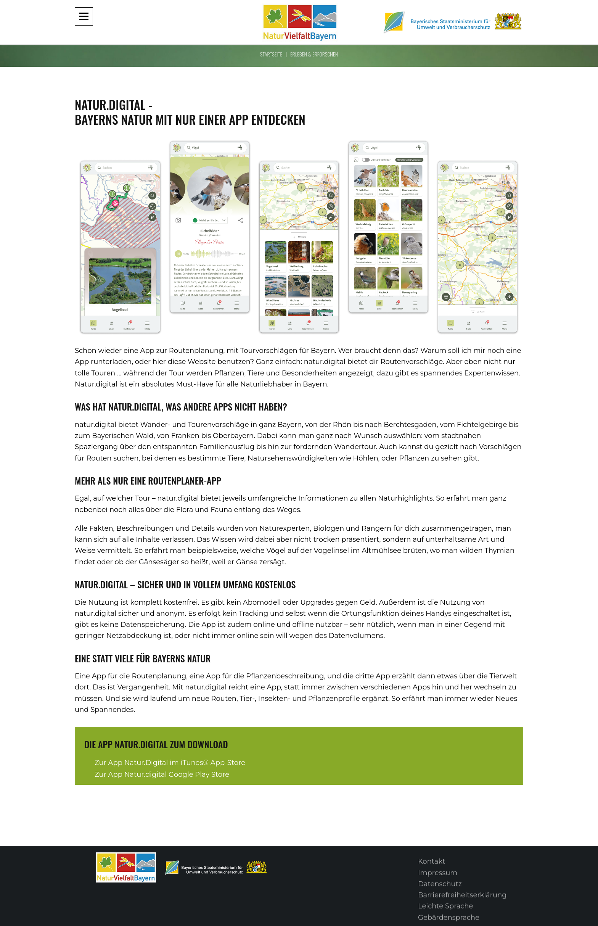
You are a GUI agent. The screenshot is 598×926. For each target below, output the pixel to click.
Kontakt (431, 866)
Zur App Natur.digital (162, 774)
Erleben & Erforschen (314, 54)
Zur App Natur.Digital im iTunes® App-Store (170, 763)
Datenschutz (440, 888)
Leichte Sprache (445, 911)
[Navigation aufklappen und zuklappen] (84, 16)
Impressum (437, 877)
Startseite (271, 54)
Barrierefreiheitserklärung (462, 899)
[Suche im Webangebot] (587, 11)
